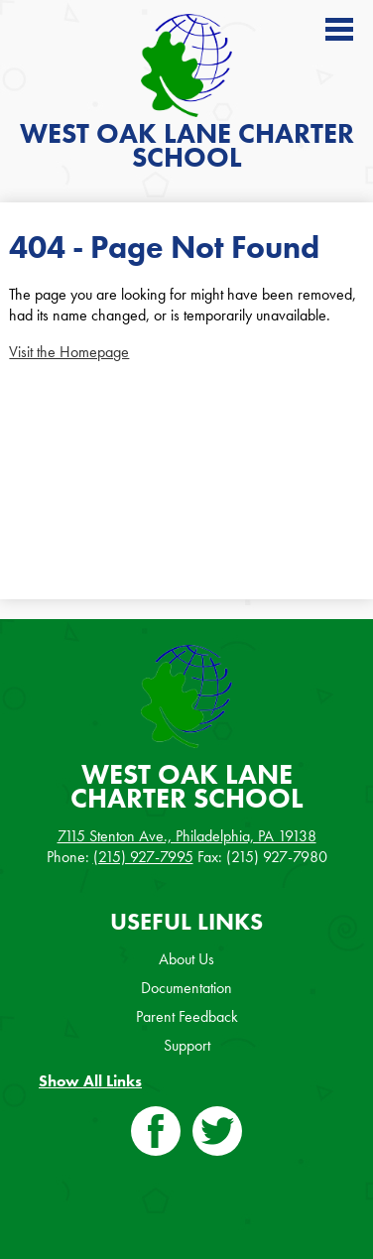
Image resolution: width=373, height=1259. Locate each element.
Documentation (186, 987)
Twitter (217, 1135)
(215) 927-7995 (143, 856)
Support (187, 1045)
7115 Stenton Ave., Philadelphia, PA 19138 (187, 835)
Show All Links (90, 1080)
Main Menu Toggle (339, 29)
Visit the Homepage (69, 351)
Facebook (156, 1135)
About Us (186, 958)
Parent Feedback (187, 1016)
